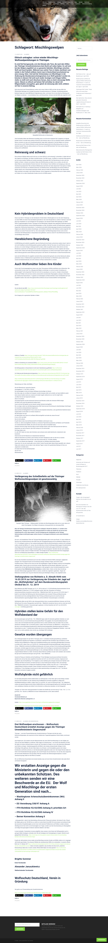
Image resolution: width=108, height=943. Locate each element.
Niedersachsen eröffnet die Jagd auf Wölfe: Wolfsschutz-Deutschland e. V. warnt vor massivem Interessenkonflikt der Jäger (83, 82)
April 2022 (79, 291)
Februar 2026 (79, 169)
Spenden (81, 2)
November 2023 (80, 241)
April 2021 (79, 323)
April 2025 (79, 196)
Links (67, 3)
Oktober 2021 (79, 307)
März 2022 (79, 294)
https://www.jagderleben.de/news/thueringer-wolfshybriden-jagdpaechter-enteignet (39, 702)
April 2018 (79, 419)
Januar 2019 (79, 395)
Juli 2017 (78, 443)
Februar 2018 (79, 424)
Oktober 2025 (79, 180)
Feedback (78, 468)
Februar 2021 (79, 328)
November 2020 (80, 336)
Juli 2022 (78, 283)
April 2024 (79, 227)
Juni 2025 (78, 190)
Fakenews (78, 465)
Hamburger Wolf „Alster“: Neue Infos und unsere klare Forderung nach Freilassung (84, 91)
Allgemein (26, 54)
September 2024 (80, 214)
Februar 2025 (79, 201)
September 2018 (80, 406)
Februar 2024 (79, 233)
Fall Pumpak (56, 3)
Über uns (44, 2)
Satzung (59, 2)
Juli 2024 (78, 219)
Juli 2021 (78, 315)
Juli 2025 (78, 188)
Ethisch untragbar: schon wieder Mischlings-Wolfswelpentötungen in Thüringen (37, 58)
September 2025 (80, 182)
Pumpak (78, 476)
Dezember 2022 (80, 270)
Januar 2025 (79, 204)
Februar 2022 (79, 297)
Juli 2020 (78, 347)
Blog (76, 2)
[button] (19, 460)
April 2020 (79, 355)
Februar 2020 (79, 360)
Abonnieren (81, 64)
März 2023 (79, 262)
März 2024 (79, 230)
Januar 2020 (79, 363)
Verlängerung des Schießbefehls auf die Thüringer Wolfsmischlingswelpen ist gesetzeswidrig (39, 477)
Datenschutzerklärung (87, 3)
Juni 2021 (78, 318)
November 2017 (80, 432)
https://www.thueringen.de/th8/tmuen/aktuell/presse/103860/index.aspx (33, 892)
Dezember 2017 (80, 430)
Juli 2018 (78, 411)
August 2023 (79, 249)
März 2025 (79, 198)
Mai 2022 (78, 289)
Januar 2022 (79, 299)
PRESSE (78, 473)
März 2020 (79, 358)
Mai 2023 (78, 257)
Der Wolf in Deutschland (68, 2)
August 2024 (79, 217)
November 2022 (80, 273)
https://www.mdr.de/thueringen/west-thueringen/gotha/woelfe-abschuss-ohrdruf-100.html (37, 705)
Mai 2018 (78, 416)
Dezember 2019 (80, 366)
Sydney (31, 940)
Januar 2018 (79, 427)
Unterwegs (79, 479)
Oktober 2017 (79, 435)
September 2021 (80, 310)
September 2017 (80, 438)
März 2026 (79, 166)
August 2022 (79, 281)
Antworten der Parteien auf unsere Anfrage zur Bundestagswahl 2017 (83, 461)
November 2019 (80, 368)
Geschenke (87, 2)
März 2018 (79, 422)
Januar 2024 (79, 235)
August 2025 (79, 185)
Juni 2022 (78, 286)
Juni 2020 (78, 350)
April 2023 (79, 259)
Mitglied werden (51, 2)
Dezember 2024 (80, 206)
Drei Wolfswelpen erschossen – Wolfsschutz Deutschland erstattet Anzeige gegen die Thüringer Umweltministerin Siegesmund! (40, 727)
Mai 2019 (78, 384)
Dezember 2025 (80, 174)
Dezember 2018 (80, 398)
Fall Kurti (62, 3)
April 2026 (79, 164)
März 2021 (79, 326)
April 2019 (79, 387)
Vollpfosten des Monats (82, 481)
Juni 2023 (78, 254)
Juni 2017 (78, 446)
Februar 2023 (79, 265)
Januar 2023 (79, 267)
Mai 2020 (78, 352)
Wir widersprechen (33, 721)
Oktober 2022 (79, 275)
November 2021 (80, 305)
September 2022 (80, 278)
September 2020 (80, 342)
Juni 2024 (78, 222)
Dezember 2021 (80, 302)
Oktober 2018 (79, 403)
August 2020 (79, 344)
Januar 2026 (79, 172)
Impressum (77, 3)
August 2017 (79, 440)
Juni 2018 (78, 414)
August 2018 (79, 408)
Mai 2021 (78, 321)
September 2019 (80, 374)
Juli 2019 (78, 379)
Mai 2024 (78, 225)
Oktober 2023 (79, 243)
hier (59, 929)
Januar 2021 (79, 331)
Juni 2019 (78, 382)
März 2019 (79, 390)
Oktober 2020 (79, 339)
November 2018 (80, 400)
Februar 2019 (79, 392)
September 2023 (80, 246)
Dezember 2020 (80, 334)
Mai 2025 (78, 193)
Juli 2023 (78, 251)
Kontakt (44, 5)
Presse (72, 3)
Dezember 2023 (80, 238)
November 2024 (80, 209)
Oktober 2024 (79, 211)
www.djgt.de (18, 607)
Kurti (77, 471)
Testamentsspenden (47, 3)
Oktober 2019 (79, 371)
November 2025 (80, 177)
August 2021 (79, 313)
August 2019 (79, 376)
